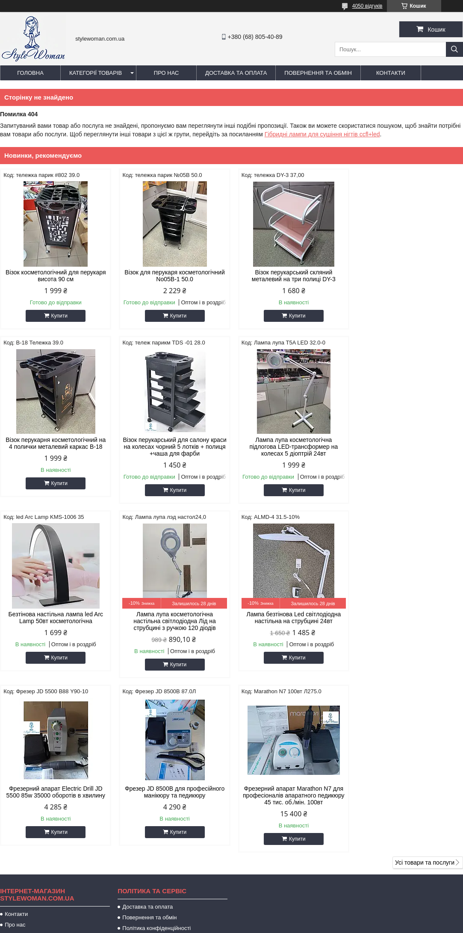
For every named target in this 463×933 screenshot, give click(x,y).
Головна (30, 73)
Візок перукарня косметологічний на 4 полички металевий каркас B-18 (408, 276)
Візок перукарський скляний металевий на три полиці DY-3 (290, 276)
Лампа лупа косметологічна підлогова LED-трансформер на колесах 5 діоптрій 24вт (172, 446)
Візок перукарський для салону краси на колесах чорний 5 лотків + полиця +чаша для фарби (55, 446)
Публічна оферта (144, 764)
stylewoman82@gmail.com (288, 812)
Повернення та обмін (318, 73)
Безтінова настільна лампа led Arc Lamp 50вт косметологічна (290, 443)
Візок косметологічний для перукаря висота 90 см (55, 276)
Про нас (166, 73)
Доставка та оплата (236, 73)
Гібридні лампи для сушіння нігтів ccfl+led (322, 134)
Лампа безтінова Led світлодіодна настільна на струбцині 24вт (55, 617)
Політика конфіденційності (156, 754)
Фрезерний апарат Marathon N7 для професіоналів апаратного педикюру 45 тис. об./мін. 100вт (408, 621)
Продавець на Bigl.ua (231, 917)
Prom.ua (271, 909)
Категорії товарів (95, 73)
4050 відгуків (367, 6)
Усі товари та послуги (424, 688)
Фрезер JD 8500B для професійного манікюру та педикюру (290, 617)
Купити (58, 316)
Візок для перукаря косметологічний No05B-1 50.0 (173, 276)
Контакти (390, 73)
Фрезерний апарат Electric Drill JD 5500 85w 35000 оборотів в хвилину (172, 617)
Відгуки (14, 761)
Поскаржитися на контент (238, 925)
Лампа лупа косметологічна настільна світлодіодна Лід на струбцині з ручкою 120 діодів (408, 446)
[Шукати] (454, 49)
